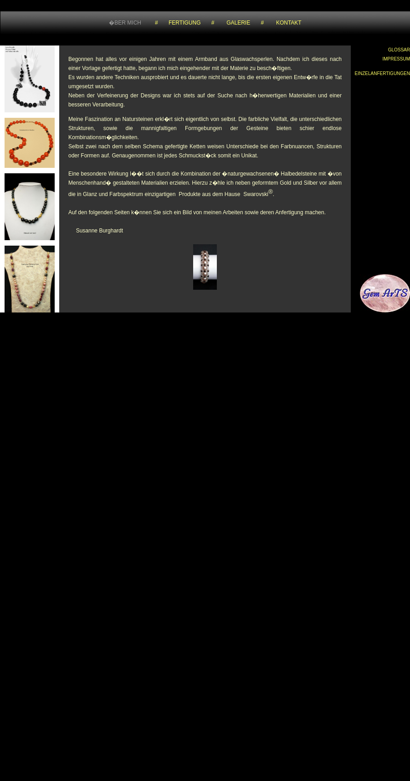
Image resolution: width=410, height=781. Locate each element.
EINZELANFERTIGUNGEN (382, 73)
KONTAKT (289, 23)
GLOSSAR (399, 49)
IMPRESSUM (396, 58)
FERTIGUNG (184, 23)
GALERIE (238, 23)
